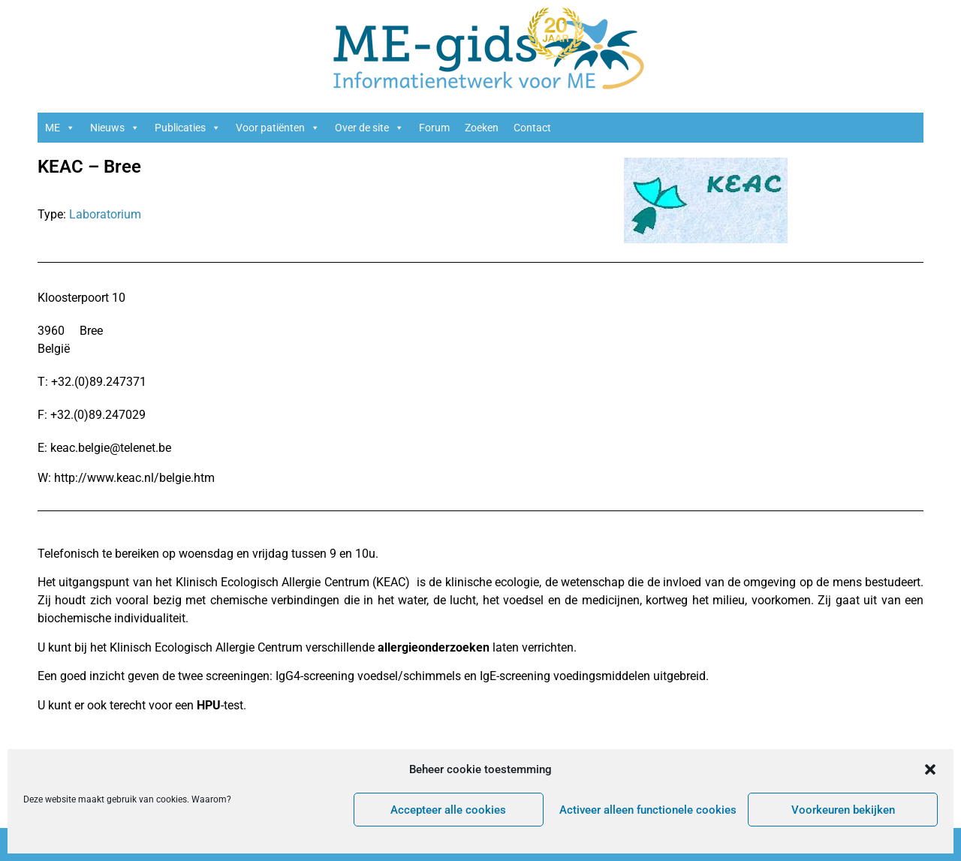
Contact (532, 128)
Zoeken (482, 128)
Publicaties (188, 128)
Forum (434, 128)
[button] (930, 769)
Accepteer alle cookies (448, 810)
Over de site (369, 128)
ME (60, 128)
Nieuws (115, 128)
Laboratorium (105, 214)
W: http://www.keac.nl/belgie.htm (126, 478)
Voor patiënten (278, 128)
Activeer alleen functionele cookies (648, 810)
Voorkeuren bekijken (843, 810)
